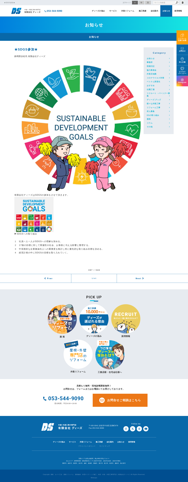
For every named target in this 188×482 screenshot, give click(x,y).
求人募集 (150, 111)
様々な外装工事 (153, 104)
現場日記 (150, 66)
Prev (50, 278)
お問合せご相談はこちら (120, 400)
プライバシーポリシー (87, 446)
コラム (150, 123)
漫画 (149, 119)
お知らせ (166, 11)
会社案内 (154, 11)
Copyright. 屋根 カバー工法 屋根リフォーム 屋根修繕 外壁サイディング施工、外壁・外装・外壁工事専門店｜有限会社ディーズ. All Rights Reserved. (94, 474)
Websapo (94, 477)
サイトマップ (104, 446)
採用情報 (178, 11)
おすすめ (150, 85)
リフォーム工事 (153, 107)
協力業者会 (151, 70)
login (182, 2)
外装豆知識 (151, 74)
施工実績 (142, 11)
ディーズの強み (98, 11)
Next (138, 278)
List (94, 278)
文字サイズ (127, 2)
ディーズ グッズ (154, 100)
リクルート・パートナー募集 (158, 94)
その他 (150, 127)
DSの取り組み (153, 115)
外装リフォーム (127, 11)
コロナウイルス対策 (155, 78)
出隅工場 (150, 89)
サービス (113, 11)
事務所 (150, 62)
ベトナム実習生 (153, 82)
